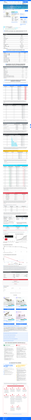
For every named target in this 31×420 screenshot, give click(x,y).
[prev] (4, 14)
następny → (26, 10)
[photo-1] (7, 16)
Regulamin (4, 419)
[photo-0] (6, 16)
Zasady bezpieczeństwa (5, 417)
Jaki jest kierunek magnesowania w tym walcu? (9, 340)
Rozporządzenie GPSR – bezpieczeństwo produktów (23, 24)
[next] (10, 14)
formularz (17, 27)
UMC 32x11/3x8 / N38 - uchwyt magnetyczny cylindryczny (20, 320)
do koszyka (23, 17)
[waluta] (16, 2)
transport (22, 14)
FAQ (3, 0)
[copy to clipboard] (22, 3)
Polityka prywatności (5, 418)
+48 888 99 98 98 (26, 0)
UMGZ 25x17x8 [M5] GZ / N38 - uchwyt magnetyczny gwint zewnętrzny (9, 320)
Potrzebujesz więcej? (25, 19)
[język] (20, 2)
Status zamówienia (5, 0)
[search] (10, 2)
